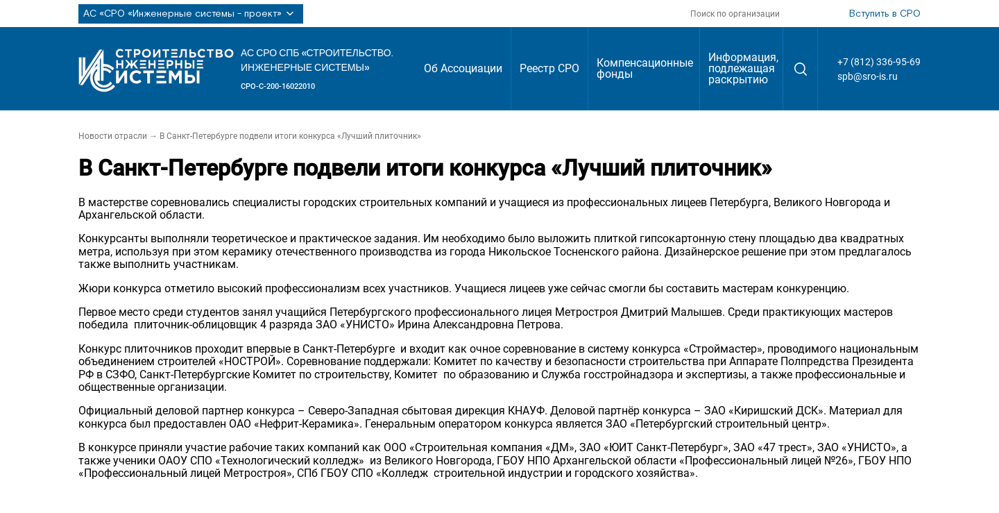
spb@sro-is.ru (867, 76)
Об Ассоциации (463, 68)
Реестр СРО (549, 68)
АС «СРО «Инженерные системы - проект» (190, 14)
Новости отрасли (112, 136)
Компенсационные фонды (645, 68)
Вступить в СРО (885, 14)
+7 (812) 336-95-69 (879, 61)
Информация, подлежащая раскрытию (743, 68)
